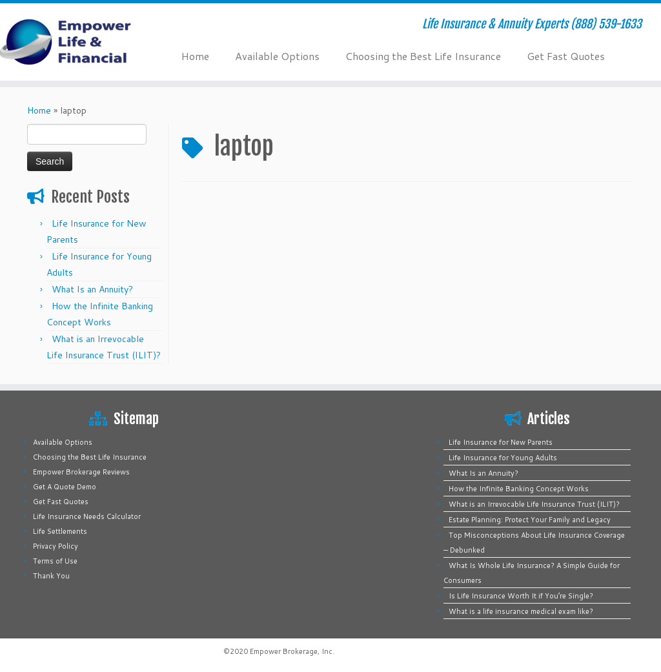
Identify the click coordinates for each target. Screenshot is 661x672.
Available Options (277, 55)
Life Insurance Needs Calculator (87, 516)
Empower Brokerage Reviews (81, 472)
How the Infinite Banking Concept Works (519, 489)
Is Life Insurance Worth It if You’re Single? (521, 596)
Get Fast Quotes (566, 55)
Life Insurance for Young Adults (503, 458)
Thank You (51, 576)
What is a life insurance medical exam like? (521, 611)
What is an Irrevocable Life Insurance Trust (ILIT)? (534, 504)
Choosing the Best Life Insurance (423, 55)
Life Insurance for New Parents (501, 442)
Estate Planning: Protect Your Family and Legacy (530, 519)
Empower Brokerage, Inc (291, 651)
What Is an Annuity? (92, 289)
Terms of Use (55, 561)
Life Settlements (60, 531)
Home (195, 55)
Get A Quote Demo (64, 487)
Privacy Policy (55, 546)
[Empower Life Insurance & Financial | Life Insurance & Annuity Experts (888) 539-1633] (77, 42)
